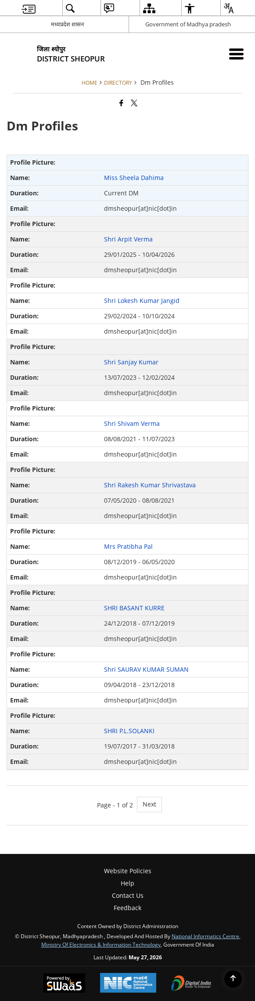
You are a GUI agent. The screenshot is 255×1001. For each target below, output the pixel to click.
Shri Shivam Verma (132, 423)
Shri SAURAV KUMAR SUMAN (146, 669)
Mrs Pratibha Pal (128, 546)
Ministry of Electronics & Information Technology (101, 944)
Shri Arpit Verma (128, 239)
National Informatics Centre (205, 936)
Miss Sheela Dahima (134, 177)
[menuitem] (29, 8)
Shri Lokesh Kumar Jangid (142, 300)
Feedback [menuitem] (127, 908)
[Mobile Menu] (236, 53)
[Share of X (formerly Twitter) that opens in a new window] (134, 102)
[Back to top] (233, 979)
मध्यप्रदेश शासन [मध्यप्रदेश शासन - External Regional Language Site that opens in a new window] (67, 24)
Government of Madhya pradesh (188, 24)
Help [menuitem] (127, 883)
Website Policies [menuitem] (127, 871)
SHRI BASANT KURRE (134, 608)
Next (149, 804)
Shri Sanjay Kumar (131, 362)
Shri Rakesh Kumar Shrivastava (150, 485)
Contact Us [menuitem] (128, 895)
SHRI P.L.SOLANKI (129, 731)
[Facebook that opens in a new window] (121, 102)
